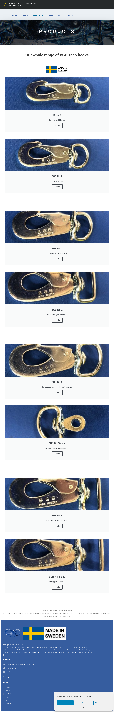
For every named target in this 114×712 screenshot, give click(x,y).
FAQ (59, 15)
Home (7, 687)
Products (8, 694)
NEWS (50, 15)
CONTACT (70, 15)
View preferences (102, 703)
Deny (84, 703)
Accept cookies (65, 703)
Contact (8, 704)
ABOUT (25, 15)
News (7, 697)
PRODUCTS (38, 15)
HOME (14, 15)
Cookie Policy (82, 708)
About (7, 691)
